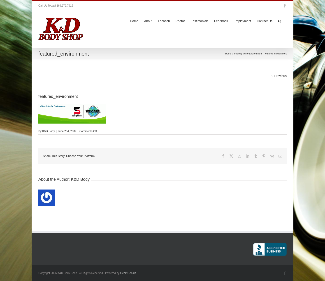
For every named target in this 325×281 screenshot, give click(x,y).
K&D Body (48, 131)
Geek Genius (128, 273)
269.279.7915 (64, 5)
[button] (279, 20)
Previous (280, 76)
